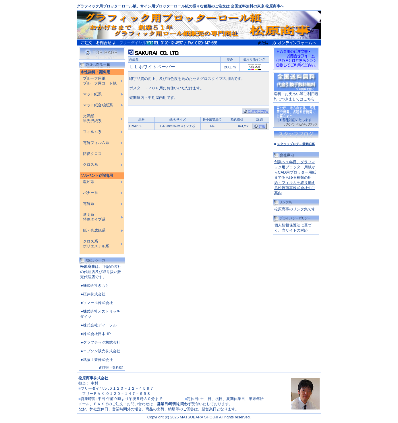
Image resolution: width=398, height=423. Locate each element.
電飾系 (88, 204)
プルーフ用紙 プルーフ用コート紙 (100, 80)
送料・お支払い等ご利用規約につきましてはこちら (296, 94)
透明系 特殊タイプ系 (94, 217)
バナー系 (90, 193)
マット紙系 (92, 94)
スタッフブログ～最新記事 (296, 144)
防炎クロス (92, 154)
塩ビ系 (88, 182)
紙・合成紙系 (94, 230)
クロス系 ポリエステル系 (96, 243)
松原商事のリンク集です (294, 209)
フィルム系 (92, 132)
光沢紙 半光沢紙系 (92, 118)
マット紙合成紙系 (98, 105)
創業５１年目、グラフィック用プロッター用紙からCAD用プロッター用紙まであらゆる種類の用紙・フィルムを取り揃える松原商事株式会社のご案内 (295, 177)
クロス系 (90, 165)
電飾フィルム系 (96, 143)
